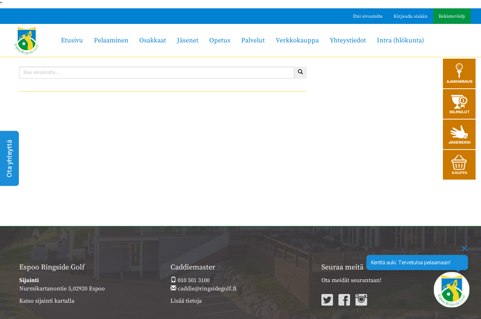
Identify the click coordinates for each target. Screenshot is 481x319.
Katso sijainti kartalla (46, 301)
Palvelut (253, 40)
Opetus (219, 40)
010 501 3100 (190, 280)
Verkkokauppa (297, 40)
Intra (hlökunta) (400, 40)
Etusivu (72, 40)
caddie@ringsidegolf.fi (203, 288)
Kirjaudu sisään (411, 16)
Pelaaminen (111, 40)
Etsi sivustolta (368, 16)
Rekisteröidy (452, 16)
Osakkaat (152, 40)
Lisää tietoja (186, 301)
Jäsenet (187, 40)
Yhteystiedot (348, 40)
